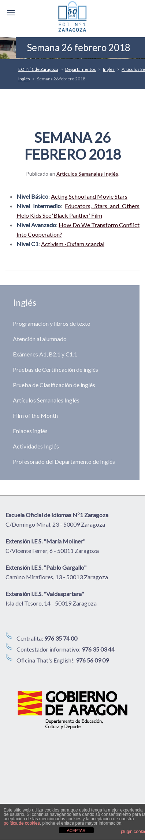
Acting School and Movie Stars (89, 196)
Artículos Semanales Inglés (87, 174)
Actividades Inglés (36, 446)
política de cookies (22, 823)
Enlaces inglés (30, 430)
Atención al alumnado (40, 338)
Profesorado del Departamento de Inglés (64, 461)
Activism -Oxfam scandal (72, 243)
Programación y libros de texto (51, 323)
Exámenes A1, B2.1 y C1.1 (45, 354)
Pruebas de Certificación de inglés (55, 369)
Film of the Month (35, 415)
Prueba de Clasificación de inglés (54, 384)
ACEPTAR (76, 830)
